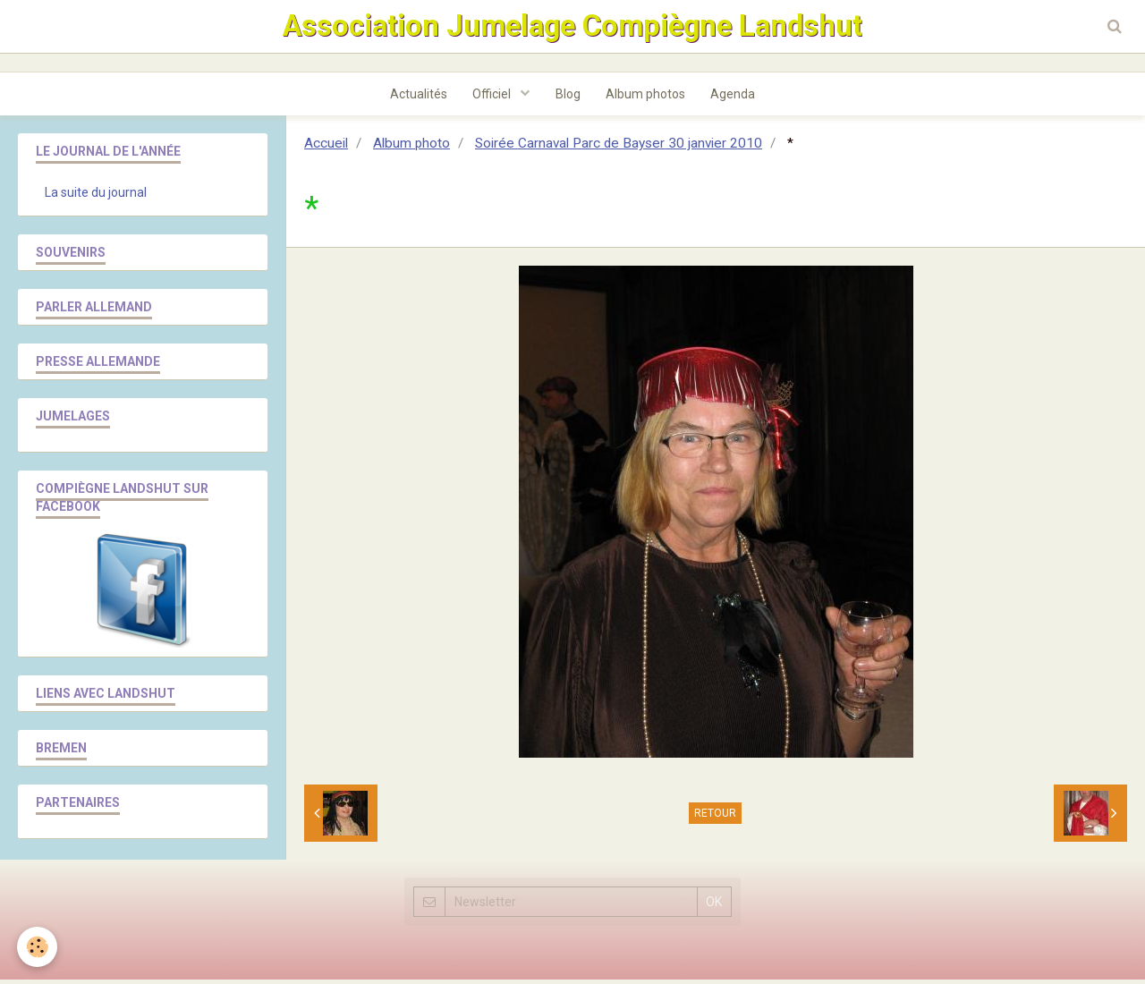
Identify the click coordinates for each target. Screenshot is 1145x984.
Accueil (326, 148)
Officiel (492, 97)
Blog (568, 97)
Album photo (411, 148)
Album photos (647, 97)
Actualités (416, 97)
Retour (715, 817)
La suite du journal (96, 197)
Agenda (736, 97)
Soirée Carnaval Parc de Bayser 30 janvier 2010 (618, 148)
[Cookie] (38, 947)
